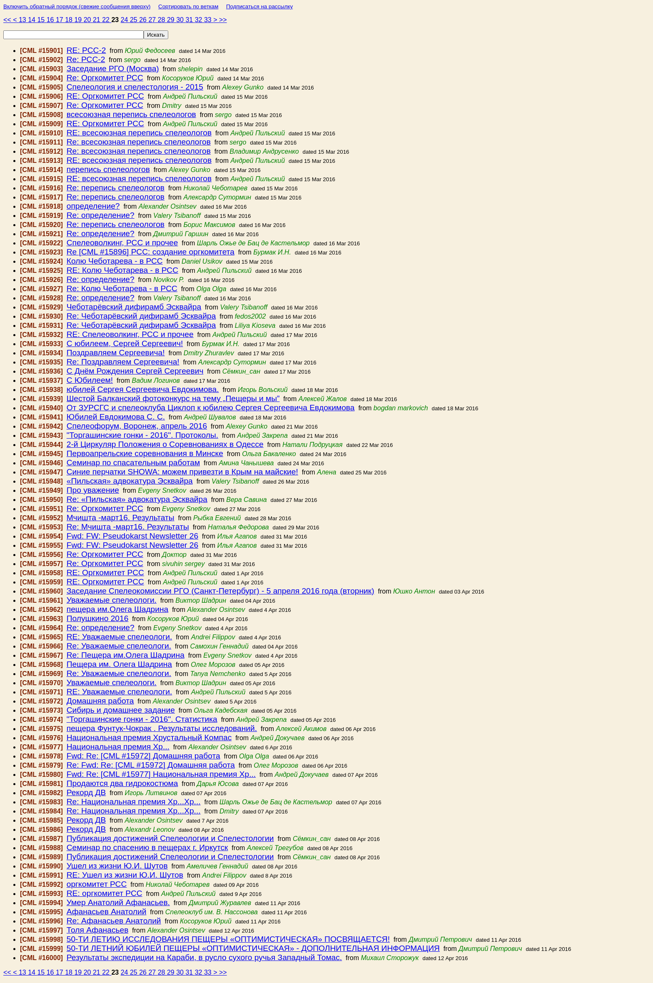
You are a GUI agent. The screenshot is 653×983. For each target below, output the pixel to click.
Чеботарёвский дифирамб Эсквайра (134, 306)
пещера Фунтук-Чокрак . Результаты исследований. (162, 728)
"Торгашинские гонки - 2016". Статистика (142, 719)
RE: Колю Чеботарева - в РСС (122, 270)
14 (32, 19)
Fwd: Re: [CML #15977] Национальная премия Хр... (161, 774)
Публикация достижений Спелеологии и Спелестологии (170, 838)
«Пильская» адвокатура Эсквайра (130, 481)
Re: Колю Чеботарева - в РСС (122, 288)
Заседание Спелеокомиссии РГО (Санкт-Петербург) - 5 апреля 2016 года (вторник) (220, 590)
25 (134, 19)
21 (97, 19)
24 (125, 19)
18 (69, 19)
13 (23, 19)
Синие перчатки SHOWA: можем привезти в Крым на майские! (182, 471)
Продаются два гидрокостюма (122, 783)
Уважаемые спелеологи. (112, 600)
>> (223, 19)
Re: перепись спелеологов (115, 187)
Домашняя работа (100, 700)
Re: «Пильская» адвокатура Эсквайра (137, 499)
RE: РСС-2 (86, 50)
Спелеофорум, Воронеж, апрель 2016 (137, 426)
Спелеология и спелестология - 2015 (135, 86)
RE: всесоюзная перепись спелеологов (139, 132)
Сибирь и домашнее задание (121, 710)
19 (78, 19)
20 (88, 19)
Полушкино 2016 (98, 618)
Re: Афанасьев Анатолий (114, 920)
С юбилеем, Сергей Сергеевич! (125, 343)
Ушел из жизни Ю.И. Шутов (117, 865)
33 (208, 19)
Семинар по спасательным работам (133, 462)
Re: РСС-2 (86, 59)
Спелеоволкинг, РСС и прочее (122, 242)
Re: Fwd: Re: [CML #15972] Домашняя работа (151, 765)
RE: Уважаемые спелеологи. (119, 636)
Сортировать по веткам (188, 6)
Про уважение (93, 490)
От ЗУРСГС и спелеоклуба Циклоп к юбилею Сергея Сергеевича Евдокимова (211, 407)
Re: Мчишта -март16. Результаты (128, 526)
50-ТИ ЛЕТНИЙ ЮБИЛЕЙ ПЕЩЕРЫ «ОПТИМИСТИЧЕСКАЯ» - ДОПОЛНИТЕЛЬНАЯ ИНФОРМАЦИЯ (253, 948)
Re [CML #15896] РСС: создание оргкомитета (150, 251)
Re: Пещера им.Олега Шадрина (125, 655)
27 (152, 19)
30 (180, 19)
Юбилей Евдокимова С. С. (116, 416)
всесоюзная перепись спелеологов (131, 114)
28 (162, 19)
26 (143, 19)
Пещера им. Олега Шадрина (119, 664)
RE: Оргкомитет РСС (105, 96)
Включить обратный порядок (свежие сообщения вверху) (77, 6)
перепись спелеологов (108, 169)
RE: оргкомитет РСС (104, 893)
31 (189, 19)
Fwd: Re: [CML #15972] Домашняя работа (143, 755)
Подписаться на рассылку (259, 6)
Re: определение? (101, 215)
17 (60, 19)
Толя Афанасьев (98, 930)
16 (51, 19)
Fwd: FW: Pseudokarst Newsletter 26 (132, 535)
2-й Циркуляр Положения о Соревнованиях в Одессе (165, 444)
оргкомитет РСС (97, 884)
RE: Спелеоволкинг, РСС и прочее (130, 334)
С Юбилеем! (90, 380)
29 (171, 19)
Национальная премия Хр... (118, 746)
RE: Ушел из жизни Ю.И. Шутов (125, 875)
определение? (93, 206)
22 (106, 19)
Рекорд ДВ (86, 792)
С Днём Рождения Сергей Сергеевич (135, 371)
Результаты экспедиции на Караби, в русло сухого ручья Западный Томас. (204, 957)
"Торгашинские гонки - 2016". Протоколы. (142, 435)
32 (199, 19)
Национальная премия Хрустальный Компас (149, 737)
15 (41, 19)
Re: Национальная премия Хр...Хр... (134, 801)
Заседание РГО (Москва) (113, 68)
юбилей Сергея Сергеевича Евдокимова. (143, 389)
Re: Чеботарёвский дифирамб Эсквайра (141, 316)
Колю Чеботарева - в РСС (115, 261)
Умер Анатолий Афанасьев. (118, 902)
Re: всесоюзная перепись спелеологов (139, 141)
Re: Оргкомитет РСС (105, 77)
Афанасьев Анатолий (107, 911)
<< (8, 19)
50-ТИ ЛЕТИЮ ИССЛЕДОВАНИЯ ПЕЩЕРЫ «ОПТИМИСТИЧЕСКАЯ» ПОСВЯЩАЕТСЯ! (228, 939)
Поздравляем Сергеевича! (116, 352)
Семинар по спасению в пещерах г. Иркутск (147, 847)
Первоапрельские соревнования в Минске (145, 453)
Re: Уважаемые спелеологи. (119, 645)
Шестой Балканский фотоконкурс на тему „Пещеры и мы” (173, 398)
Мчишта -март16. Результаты (120, 517)
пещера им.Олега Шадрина (117, 609)
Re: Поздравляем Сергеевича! (123, 361)
